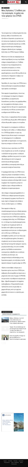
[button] (2, 2)
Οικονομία (21, 460)
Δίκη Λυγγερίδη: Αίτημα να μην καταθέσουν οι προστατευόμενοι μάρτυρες (18, 337)
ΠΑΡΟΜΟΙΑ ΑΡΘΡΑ (7, 312)
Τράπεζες (10, 460)
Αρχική (2, 5)
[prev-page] (2, 343)
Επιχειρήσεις (7, 462)
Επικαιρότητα (6, 7)
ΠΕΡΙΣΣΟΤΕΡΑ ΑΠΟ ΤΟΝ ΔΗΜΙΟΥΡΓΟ (11, 314)
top (6, 5)
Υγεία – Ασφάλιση (15, 462)
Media (21, 462)
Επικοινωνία (14, 464)
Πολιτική (15, 460)
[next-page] (5, 343)
